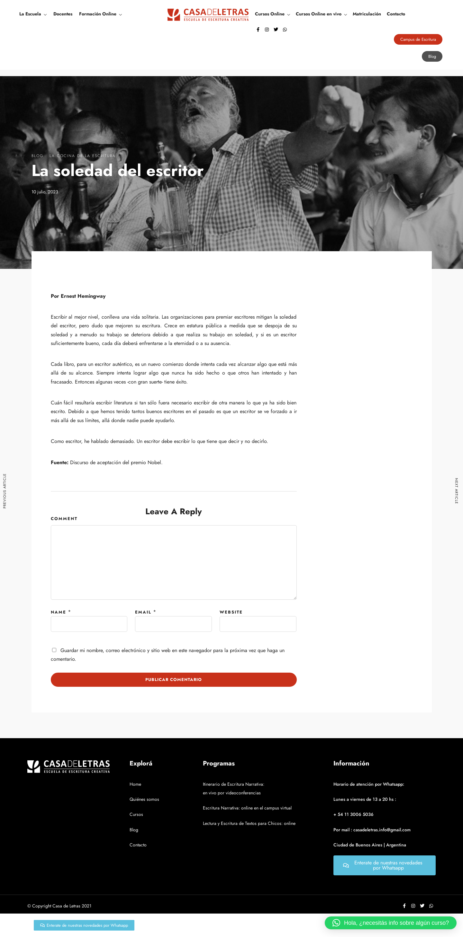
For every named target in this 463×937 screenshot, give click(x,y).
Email (143, 612)
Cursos (136, 814)
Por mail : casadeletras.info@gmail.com (372, 830)
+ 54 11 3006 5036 (353, 814)
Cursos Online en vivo (318, 14)
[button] (391, 922)
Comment (64, 519)
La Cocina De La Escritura (83, 156)
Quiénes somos (144, 799)
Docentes (62, 14)
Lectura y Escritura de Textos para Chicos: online (249, 823)
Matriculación (367, 14)
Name (58, 612)
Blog (37, 156)
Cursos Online (270, 14)
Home (135, 784)
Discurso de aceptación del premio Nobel (115, 462)
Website (231, 612)
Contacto (396, 14)
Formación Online (97, 14)
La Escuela (30, 14)
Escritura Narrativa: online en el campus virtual (247, 808)
